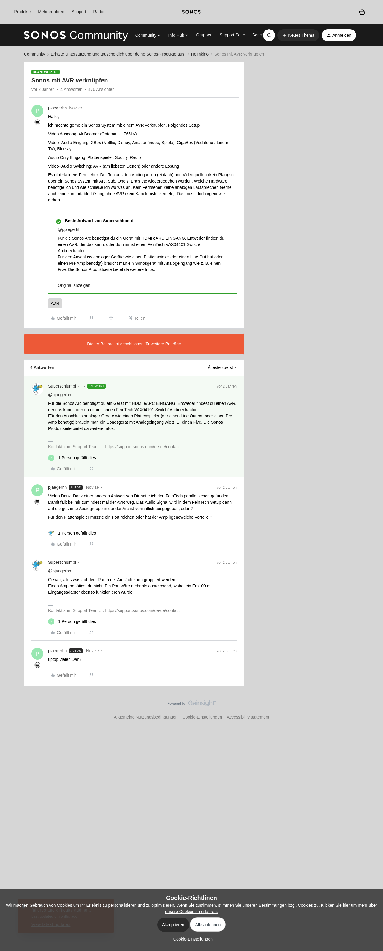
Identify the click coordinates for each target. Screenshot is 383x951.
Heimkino (200, 54)
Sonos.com (262, 35)
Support (79, 11)
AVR (55, 303)
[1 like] (72, 458)
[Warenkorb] (362, 12)
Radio (98, 11)
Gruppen (204, 35)
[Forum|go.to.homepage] (76, 35)
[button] (298, 35)
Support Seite (232, 35)
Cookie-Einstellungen (202, 717)
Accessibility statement (248, 717)
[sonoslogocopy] (191, 12)
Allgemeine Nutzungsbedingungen (145, 717)
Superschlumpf (62, 386)
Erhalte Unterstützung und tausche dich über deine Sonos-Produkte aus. (118, 54)
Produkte (22, 11)
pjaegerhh (57, 107)
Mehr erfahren (51, 11)
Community (34, 54)
